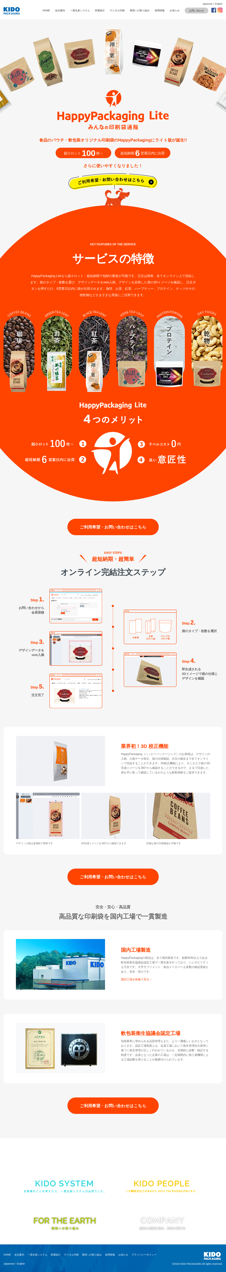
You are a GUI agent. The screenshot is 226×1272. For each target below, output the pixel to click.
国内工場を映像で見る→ (136, 979)
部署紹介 (100, 10)
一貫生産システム (80, 10)
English (218, 3)
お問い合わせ (196, 10)
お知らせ (175, 10)
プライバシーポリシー (144, 1254)
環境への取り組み (140, 10)
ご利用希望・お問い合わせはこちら (113, 527)
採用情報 (160, 10)
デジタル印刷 (117, 10)
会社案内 (60, 10)
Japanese (207, 3)
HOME (46, 10)
